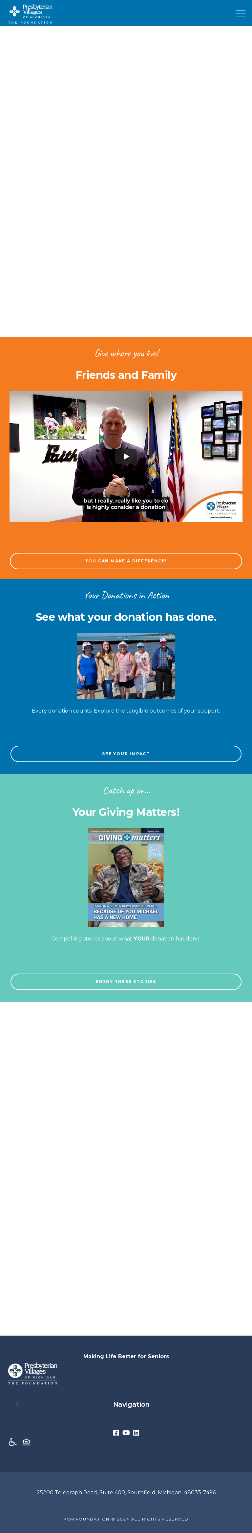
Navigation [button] (81, 1404)
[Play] (126, 456)
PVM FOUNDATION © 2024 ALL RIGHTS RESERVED (126, 1519)
